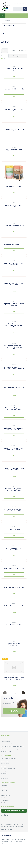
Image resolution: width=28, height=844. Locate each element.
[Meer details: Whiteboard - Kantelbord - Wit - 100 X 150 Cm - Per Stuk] (14, 346)
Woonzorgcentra (6, 751)
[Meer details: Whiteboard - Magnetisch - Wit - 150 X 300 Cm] (14, 407)
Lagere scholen (5, 741)
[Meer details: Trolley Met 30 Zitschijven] (14, 176)
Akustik (3, 798)
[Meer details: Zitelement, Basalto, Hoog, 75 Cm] (14, 204)
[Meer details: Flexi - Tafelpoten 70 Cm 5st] (14, 623)
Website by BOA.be (6, 829)
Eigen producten (6, 795)
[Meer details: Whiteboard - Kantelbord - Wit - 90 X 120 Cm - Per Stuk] (14, 366)
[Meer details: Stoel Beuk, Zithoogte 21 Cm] (14, 243)
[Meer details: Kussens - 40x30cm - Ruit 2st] (14, 68)
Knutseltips (4, 788)
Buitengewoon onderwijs (8, 744)
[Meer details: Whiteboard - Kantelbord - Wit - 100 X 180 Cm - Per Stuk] (14, 324)
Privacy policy (5, 763)
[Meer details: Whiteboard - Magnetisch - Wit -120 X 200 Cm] (14, 447)
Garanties (4, 776)
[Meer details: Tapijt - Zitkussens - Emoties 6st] (14, 643)
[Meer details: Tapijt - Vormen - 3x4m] (14, 148)
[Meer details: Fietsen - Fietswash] (14, 527)
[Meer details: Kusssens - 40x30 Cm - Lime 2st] (14, 129)
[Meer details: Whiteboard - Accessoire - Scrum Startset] (14, 387)
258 (18, 693)
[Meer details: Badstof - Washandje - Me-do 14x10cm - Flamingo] (14, 670)
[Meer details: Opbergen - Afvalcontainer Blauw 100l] (14, 262)
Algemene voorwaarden (8, 768)
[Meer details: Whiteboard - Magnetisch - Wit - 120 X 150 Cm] (14, 468)
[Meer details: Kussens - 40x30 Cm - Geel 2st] (14, 108)
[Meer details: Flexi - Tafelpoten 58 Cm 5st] (14, 585)
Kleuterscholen (5, 739)
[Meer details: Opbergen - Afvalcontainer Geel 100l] (14, 303)
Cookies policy (5, 761)
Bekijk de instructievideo (14, 711)
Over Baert (4, 803)
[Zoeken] (18, 9)
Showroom (4, 793)
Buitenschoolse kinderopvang (9, 749)
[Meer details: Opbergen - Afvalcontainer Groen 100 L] (14, 283)
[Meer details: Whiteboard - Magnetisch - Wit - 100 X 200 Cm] (14, 488)
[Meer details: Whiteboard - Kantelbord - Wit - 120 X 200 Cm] (14, 508)
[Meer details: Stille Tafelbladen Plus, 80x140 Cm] (14, 547)
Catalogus (4, 785)
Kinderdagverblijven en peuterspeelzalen (12, 746)
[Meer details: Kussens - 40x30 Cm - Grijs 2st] (14, 88)
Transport (4, 773)
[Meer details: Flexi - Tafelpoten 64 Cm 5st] (14, 604)
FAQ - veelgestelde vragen (8, 758)
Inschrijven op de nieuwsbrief (14, 810)
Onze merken (5, 800)
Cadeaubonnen (5, 766)
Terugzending (5, 778)
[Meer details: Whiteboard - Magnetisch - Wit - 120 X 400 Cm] (14, 427)
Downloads (4, 790)
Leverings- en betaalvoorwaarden (10, 771)
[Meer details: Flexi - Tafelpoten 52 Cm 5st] (14, 567)
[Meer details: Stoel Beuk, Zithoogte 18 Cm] (14, 224)
